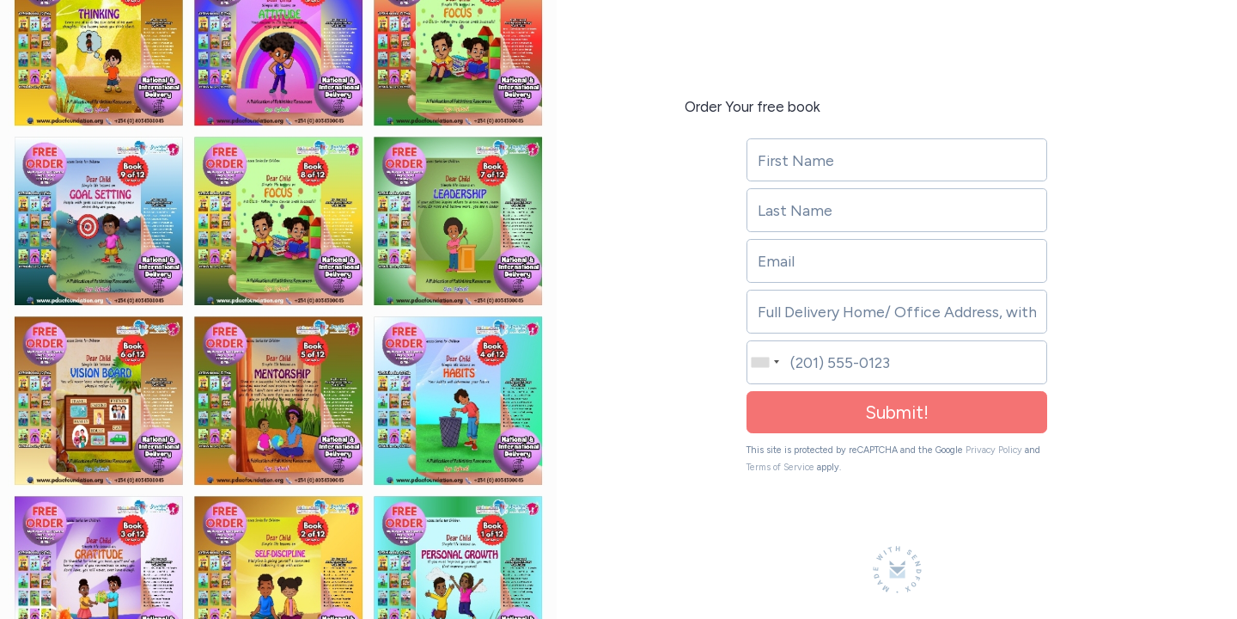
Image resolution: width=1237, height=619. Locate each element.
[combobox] (763, 362)
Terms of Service (780, 467)
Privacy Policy (994, 450)
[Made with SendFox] (897, 569)
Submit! (897, 412)
